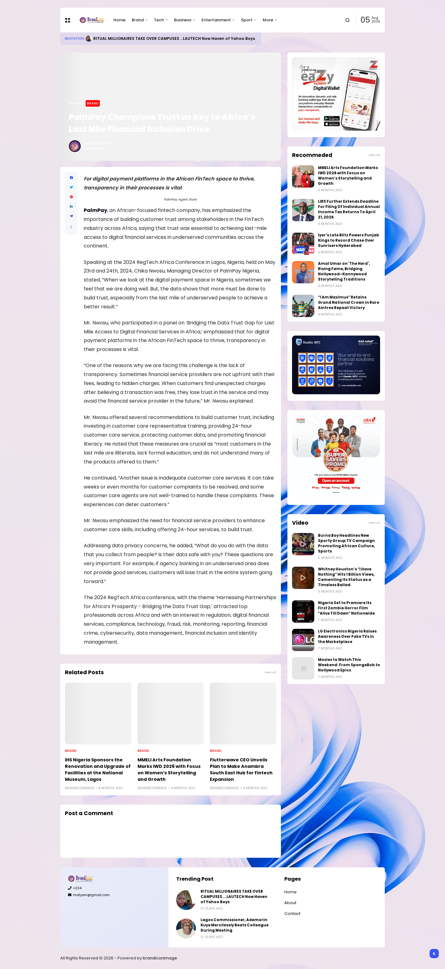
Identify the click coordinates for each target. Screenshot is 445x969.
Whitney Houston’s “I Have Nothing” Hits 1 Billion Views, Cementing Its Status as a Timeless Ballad (346, 577)
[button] (71, 227)
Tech (159, 20)
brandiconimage (160, 958)
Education (74, 38)
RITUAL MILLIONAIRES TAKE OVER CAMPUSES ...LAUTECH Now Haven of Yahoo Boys (174, 38)
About (290, 903)
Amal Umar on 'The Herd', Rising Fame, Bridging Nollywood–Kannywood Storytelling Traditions (344, 271)
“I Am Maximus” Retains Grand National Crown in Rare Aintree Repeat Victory (348, 302)
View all (270, 672)
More (268, 20)
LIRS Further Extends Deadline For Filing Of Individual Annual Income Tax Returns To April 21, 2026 (349, 209)
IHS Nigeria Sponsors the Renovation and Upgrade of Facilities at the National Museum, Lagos (98, 769)
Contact (292, 913)
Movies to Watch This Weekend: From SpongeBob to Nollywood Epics (349, 665)
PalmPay (95, 210)
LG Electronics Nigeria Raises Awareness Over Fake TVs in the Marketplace (347, 636)
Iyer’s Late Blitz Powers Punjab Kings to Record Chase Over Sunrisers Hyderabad (348, 240)
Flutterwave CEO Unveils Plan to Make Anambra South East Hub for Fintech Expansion (241, 769)
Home (119, 20)
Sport (246, 20)
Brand (138, 20)
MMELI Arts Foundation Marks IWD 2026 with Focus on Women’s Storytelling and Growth (169, 769)
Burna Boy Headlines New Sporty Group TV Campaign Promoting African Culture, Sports (346, 543)
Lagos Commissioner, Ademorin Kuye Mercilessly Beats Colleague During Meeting (235, 925)
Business (182, 20)
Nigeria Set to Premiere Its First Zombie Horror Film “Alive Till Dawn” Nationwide (346, 608)
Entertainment (216, 20)
